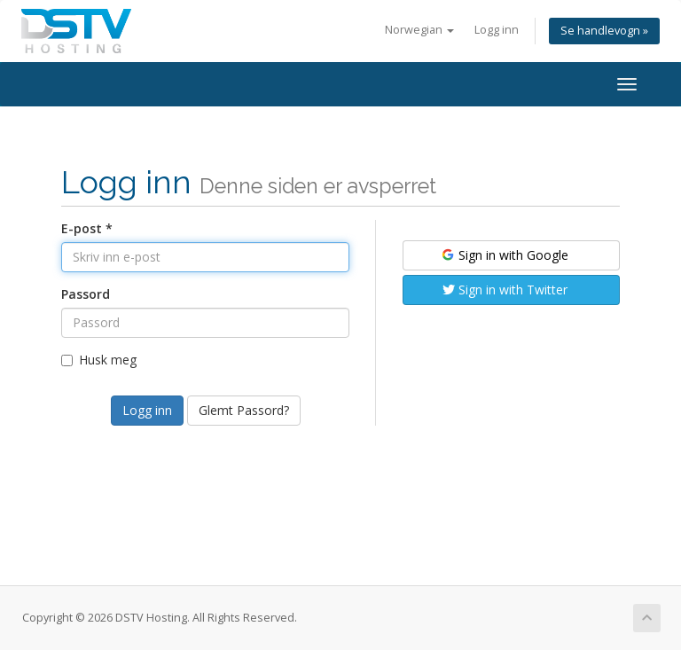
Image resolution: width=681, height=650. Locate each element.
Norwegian (419, 29)
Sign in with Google (504, 255)
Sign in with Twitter (505, 289)
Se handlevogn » (604, 30)
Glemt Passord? (244, 410)
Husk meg (99, 359)
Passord (85, 294)
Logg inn (496, 29)
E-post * (87, 228)
